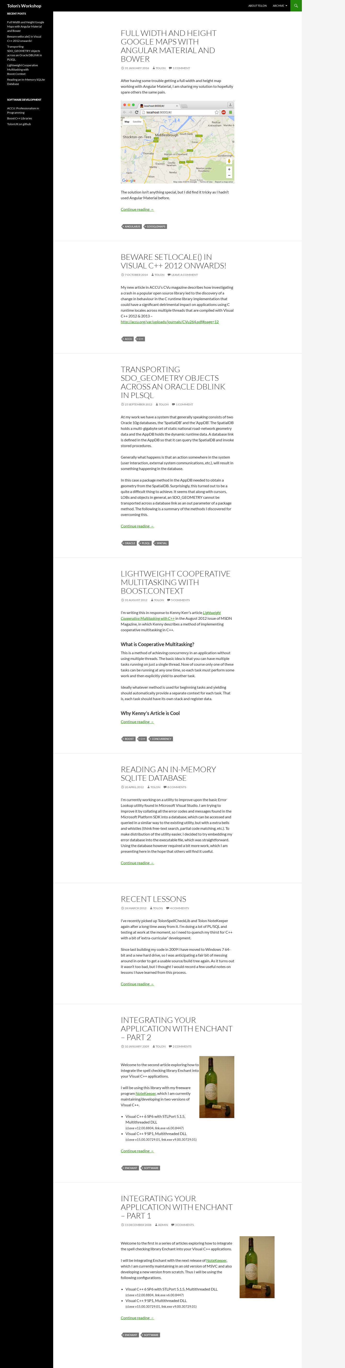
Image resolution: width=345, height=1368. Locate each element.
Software (151, 1167)
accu (128, 338)
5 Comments (180, 600)
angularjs (132, 226)
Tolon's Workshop (24, 5)
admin (163, 1225)
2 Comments (182, 1046)
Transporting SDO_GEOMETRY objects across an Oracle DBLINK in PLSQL (173, 382)
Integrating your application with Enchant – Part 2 (177, 1028)
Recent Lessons (153, 899)
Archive (278, 5)
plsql (146, 543)
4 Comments (179, 908)
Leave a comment (185, 275)
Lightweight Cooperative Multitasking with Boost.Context (176, 582)
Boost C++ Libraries (19, 118)
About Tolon (257, 5)
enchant (131, 1167)
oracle (130, 543)
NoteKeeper (146, 1093)
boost (129, 738)
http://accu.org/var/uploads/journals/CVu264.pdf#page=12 (170, 321)
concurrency (161, 738)
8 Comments (176, 787)
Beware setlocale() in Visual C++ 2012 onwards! (174, 261)
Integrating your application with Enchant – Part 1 (177, 1206)
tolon (161, 68)
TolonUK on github (19, 124)
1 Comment (181, 68)
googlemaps (156, 226)
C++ (141, 338)
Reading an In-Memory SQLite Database (168, 773)
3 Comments (184, 1225)
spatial (162, 543)
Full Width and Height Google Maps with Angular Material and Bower (169, 46)
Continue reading (137, 209)
